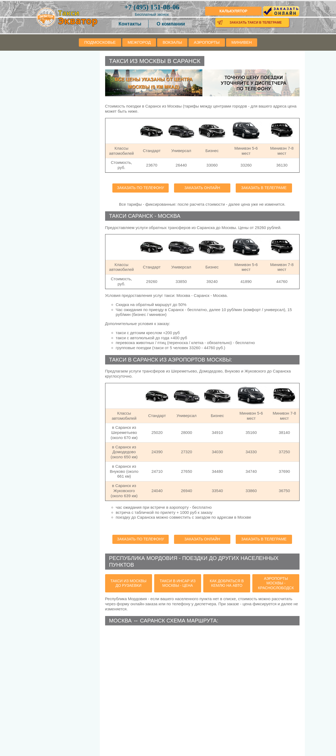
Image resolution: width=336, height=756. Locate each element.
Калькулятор (233, 11)
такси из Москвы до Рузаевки (128, 583)
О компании (171, 24)
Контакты (130, 24)
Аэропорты (207, 42)
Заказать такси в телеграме (256, 22)
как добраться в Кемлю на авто (227, 583)
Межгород (139, 42)
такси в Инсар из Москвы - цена (177, 583)
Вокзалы (172, 42)
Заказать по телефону (140, 188)
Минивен (241, 42)
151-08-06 (151, 7)
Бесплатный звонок (152, 14)
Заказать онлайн (202, 188)
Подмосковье (100, 42)
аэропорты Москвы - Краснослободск (276, 583)
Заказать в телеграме (263, 188)
